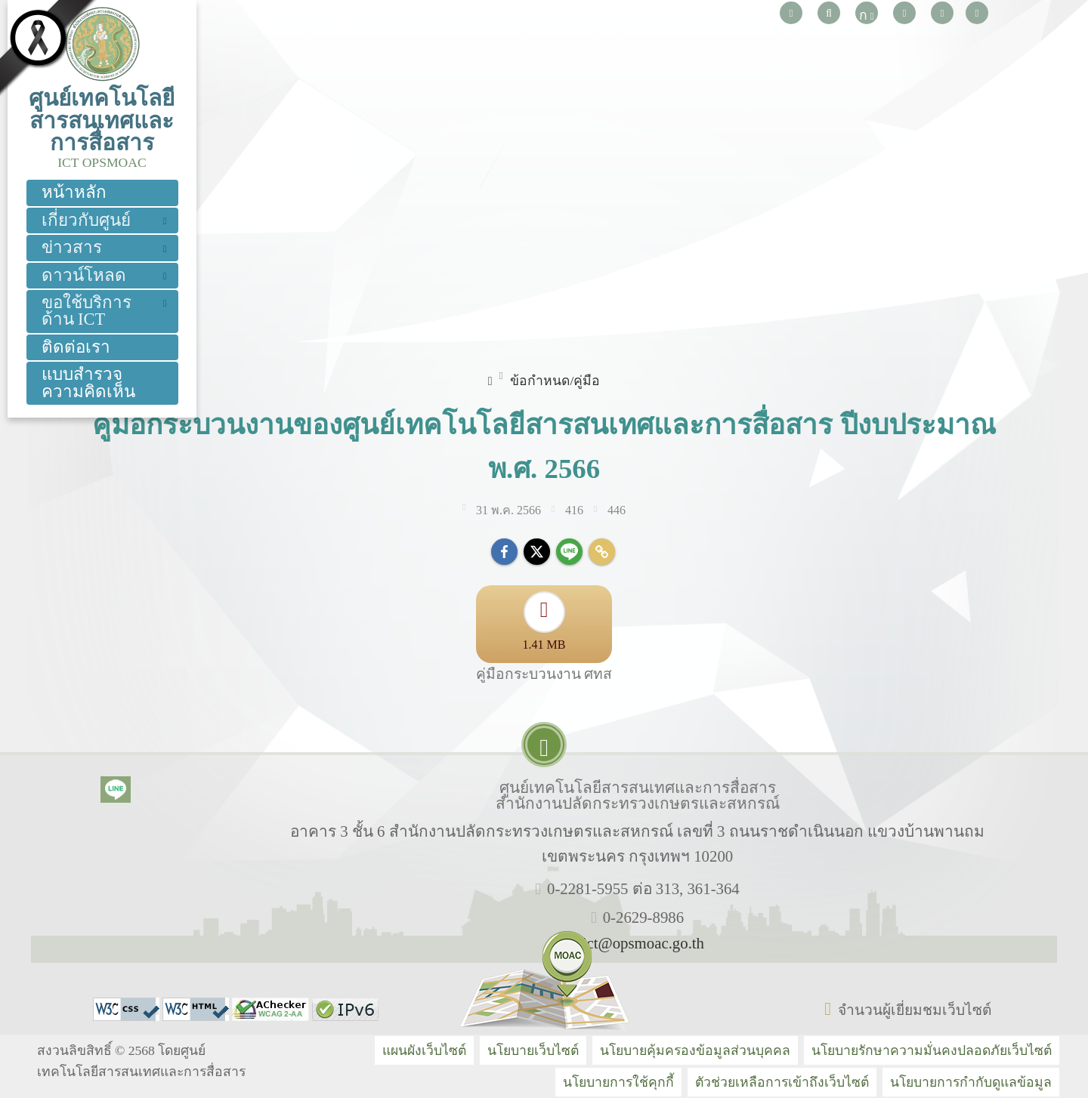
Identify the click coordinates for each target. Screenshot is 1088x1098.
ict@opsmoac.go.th (643, 942)
